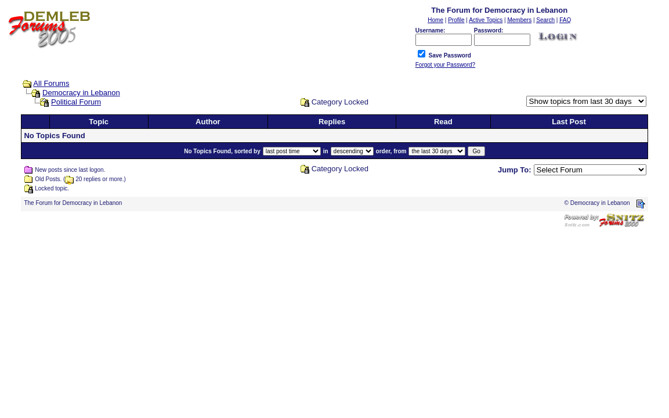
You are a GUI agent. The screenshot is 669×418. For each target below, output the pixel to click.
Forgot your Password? (445, 65)
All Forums (51, 83)
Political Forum (76, 102)
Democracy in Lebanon (81, 92)
